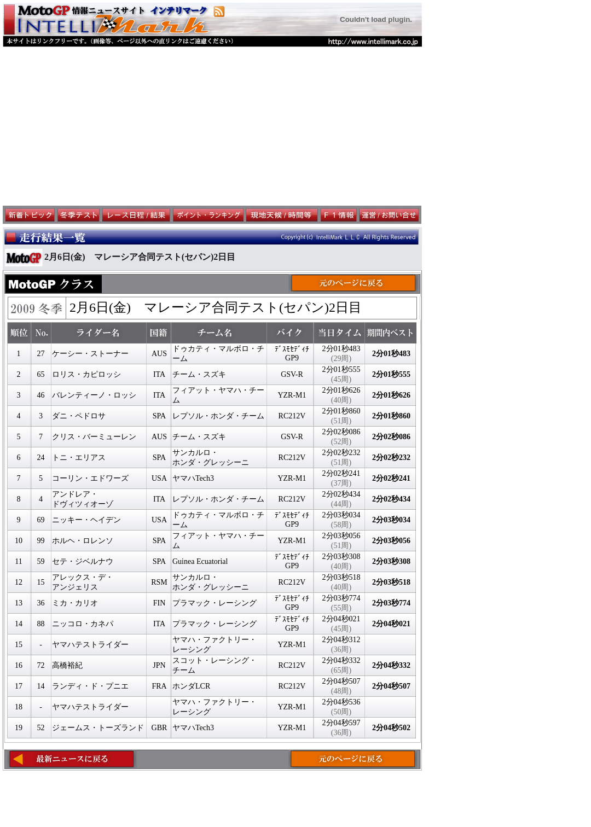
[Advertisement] (213, 126)
